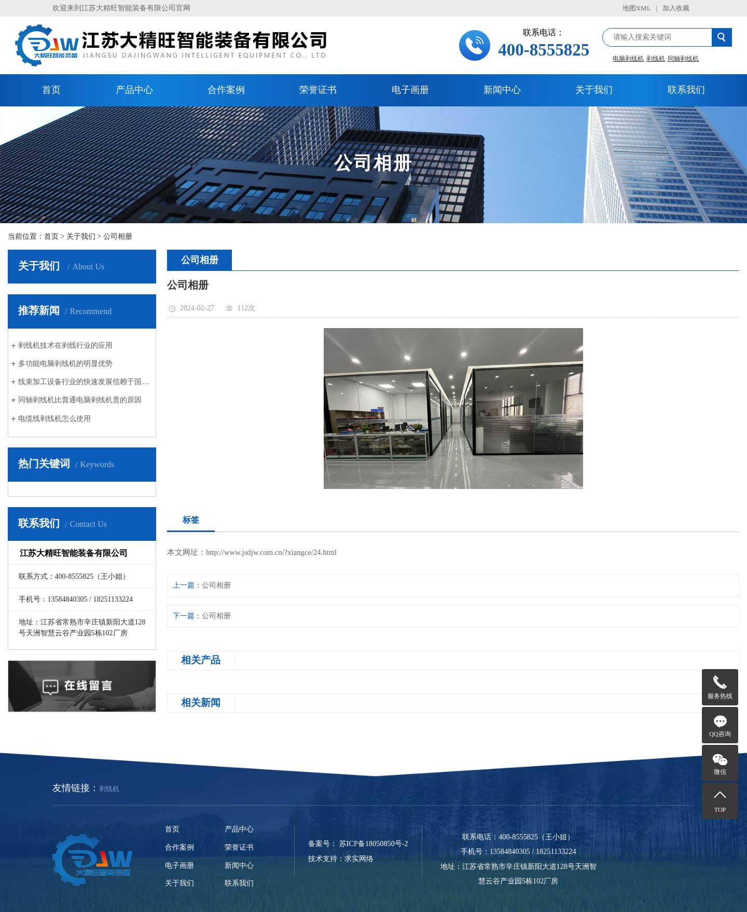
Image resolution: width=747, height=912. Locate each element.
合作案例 (226, 90)
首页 (51, 90)
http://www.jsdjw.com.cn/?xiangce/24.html (271, 552)
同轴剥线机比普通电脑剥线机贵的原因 (80, 400)
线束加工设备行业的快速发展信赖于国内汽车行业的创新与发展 (85, 382)
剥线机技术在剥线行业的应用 (65, 345)
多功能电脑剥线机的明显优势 (65, 363)
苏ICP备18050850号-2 (373, 843)
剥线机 (655, 58)
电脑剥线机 (628, 58)
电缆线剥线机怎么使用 (54, 418)
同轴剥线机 (683, 58)
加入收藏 (675, 8)
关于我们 (594, 90)
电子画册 (410, 90)
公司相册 (117, 236)
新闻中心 (502, 90)
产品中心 (134, 90)
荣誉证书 (318, 90)
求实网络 (359, 858)
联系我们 (686, 90)
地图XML (636, 8)
